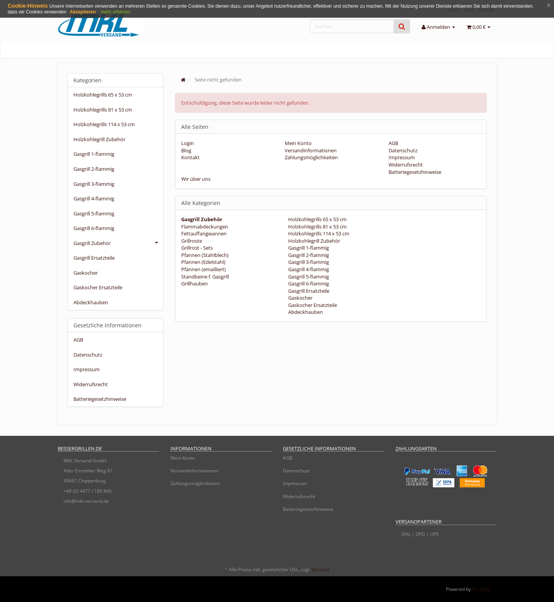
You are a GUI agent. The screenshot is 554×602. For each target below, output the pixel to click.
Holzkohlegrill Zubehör (313, 240)
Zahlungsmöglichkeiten (311, 157)
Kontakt (190, 157)
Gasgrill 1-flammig (308, 247)
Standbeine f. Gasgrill (205, 276)
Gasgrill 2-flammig (308, 255)
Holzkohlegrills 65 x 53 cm (317, 219)
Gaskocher (299, 297)
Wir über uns (195, 178)
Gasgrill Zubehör (118, 243)
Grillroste (191, 240)
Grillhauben (194, 283)
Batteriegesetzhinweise (415, 171)
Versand (320, 569)
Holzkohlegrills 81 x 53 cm (317, 226)
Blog (186, 150)
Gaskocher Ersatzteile (312, 305)
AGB (393, 143)
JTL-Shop (481, 589)
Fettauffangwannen (204, 233)
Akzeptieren (83, 12)
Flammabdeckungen (204, 226)
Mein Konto (298, 143)
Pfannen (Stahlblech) (205, 255)
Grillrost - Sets (197, 247)
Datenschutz (403, 150)
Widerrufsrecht (406, 164)
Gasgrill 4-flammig (308, 269)
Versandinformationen (311, 150)
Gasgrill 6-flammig (308, 283)
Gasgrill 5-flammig (308, 276)
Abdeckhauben (305, 312)
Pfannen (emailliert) (203, 269)
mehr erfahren (115, 12)
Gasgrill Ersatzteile (308, 290)
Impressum (402, 157)
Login (187, 143)
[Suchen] (352, 26)
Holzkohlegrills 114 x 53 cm (318, 233)
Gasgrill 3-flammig (308, 261)
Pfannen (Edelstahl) (203, 261)
